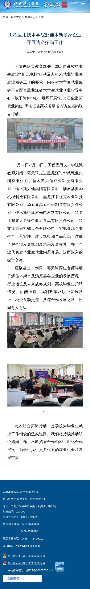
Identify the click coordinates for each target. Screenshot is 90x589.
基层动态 (30, 17)
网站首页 (16, 17)
